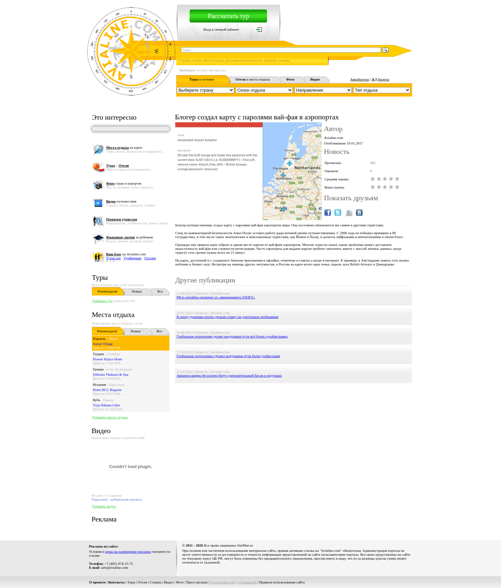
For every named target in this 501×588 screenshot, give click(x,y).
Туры (100, 277)
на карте (124, 147)
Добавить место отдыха (110, 417)
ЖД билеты (380, 79)
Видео (168, 582)
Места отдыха (113, 314)
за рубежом (129, 237)
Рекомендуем (107, 291)
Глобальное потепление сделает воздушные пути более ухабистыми (228, 356)
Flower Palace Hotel (107, 359)
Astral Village (103, 344)
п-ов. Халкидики (119, 369)
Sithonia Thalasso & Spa (110, 374)
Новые (137, 291)
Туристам (113, 258)
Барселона (117, 384)
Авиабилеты (359, 79)
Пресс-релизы (197, 582)
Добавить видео (104, 506)
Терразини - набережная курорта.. (117, 499)
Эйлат (113, 338)
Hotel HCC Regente (107, 390)
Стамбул (113, 354)
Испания (99, 384)
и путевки (201, 79)
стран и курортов (123, 183)
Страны (156, 582)
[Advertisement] (293, 398)
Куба (96, 400)
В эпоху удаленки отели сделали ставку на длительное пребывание (228, 317)
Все (160, 291)
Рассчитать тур (228, 16)
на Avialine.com (126, 254)
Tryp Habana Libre (106, 405)
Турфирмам (132, 258)
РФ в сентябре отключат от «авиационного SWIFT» (216, 297)
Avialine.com (333, 138)
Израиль (99, 338)
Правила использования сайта (282, 582)
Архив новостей (222, 582)
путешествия (121, 201)
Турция (98, 354)
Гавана (108, 400)
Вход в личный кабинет (221, 29)
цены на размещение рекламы (128, 551)
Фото (180, 582)
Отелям (150, 258)
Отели (142, 582)
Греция (98, 369)
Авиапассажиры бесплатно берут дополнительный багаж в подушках (229, 375)
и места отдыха (253, 79)
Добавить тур (102, 301)
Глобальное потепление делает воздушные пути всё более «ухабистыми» (232, 336)
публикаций (247, 582)
